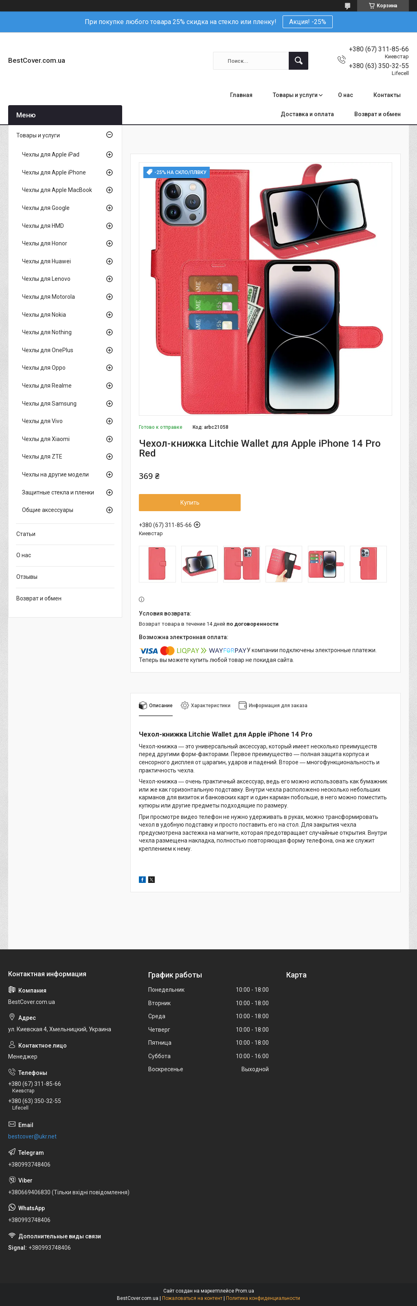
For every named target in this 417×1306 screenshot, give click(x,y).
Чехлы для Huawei (46, 261)
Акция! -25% (307, 22)
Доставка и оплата (307, 114)
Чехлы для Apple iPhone (54, 172)
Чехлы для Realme (47, 385)
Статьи (25, 534)
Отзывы (26, 577)
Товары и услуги (295, 95)
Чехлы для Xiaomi (46, 439)
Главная (241, 95)
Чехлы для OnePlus (47, 350)
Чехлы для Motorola (48, 296)
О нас (345, 95)
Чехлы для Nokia (44, 314)
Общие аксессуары (47, 510)
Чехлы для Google (46, 208)
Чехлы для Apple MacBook (57, 190)
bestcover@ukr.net (32, 1136)
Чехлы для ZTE (42, 456)
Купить (190, 502)
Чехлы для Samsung (49, 403)
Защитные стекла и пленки (58, 492)
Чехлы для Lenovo (46, 279)
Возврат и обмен (377, 114)
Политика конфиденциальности (263, 1298)
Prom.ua (244, 1291)
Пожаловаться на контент (192, 1298)
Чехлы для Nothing (47, 332)
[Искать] (298, 61)
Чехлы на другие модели (55, 474)
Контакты (387, 95)
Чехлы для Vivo (42, 421)
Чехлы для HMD (43, 226)
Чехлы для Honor (44, 243)
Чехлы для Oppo (44, 367)
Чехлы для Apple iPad (50, 154)
